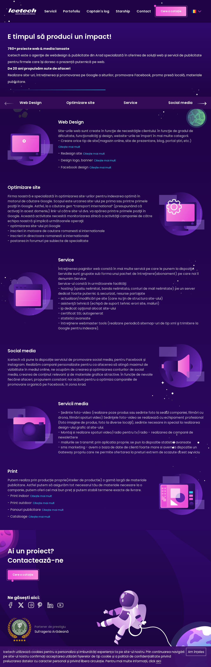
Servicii (50, 11)
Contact (144, 11)
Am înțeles (196, 652)
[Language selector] (196, 11)
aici (158, 661)
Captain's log (98, 11)
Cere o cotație (171, 11)
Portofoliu (71, 11)
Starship (123, 11)
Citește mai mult (69, 147)
